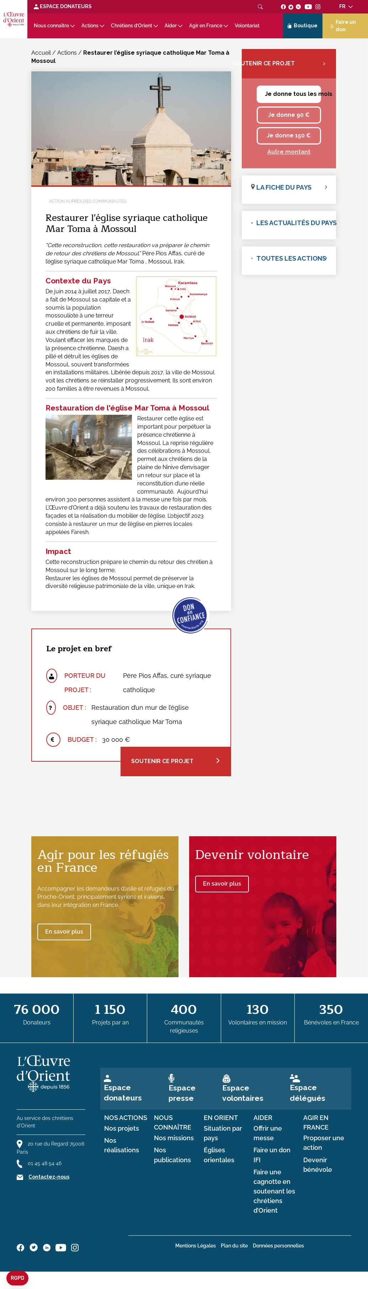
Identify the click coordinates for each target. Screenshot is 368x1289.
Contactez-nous (48, 1177)
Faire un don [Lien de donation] (343, 25)
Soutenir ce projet (175, 761)
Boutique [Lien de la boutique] (303, 26)
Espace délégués (307, 1092)
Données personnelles (278, 1246)
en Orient (221, 1117)
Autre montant (288, 151)
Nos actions (125, 1117)
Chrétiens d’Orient (131, 25)
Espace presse (182, 1093)
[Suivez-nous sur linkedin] (298, 6)
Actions (89, 25)
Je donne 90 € (289, 115)
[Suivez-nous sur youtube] (308, 6)
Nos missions (174, 1138)
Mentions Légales (195, 1246)
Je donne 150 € (289, 135)
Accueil (41, 52)
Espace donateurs (123, 1092)
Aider (171, 25)
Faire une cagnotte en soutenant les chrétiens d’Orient (274, 1191)
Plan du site (234, 1246)
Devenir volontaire (252, 854)
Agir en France (205, 25)
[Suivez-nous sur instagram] (318, 6)
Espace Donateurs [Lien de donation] (63, 6)
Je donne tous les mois (293, 94)
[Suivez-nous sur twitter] (290, 6)
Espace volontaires (242, 1093)
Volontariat (247, 25)
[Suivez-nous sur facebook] (283, 6)
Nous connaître (51, 25)
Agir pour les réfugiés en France (103, 861)
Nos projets (121, 1128)
